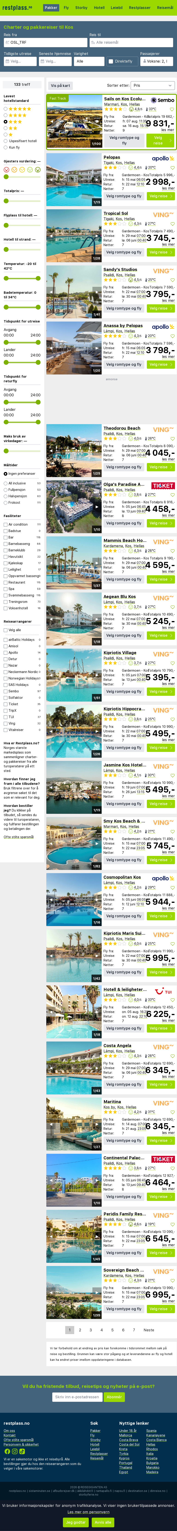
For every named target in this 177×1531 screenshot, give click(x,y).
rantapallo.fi (104, 1491)
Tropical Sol (115, 213)
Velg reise (162, 140)
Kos (124, 104)
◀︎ (51, 121)
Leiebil (117, 8)
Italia (149, 1454)
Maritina (112, 1101)
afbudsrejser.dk (63, 1491)
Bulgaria (152, 1463)
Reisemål (165, 8)
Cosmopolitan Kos (122, 877)
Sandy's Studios (120, 269)
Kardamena (113, 546)
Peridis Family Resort (125, 1214)
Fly (66, 8)
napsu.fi (120, 1491)
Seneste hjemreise (55, 54)
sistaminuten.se (39, 1491)
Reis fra (10, 35)
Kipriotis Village (119, 652)
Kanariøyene (155, 1435)
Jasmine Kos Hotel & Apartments (138, 765)
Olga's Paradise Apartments (132, 484)
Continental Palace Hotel (129, 1157)
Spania (151, 1431)
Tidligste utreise (17, 54)
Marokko (152, 1467)
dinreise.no (157, 1491)
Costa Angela (117, 1045)
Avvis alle (103, 1522)
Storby (81, 8)
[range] (6, 176)
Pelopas (111, 157)
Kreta (123, 1449)
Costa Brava (128, 1440)
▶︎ (97, 121)
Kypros (124, 1458)
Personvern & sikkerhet (21, 1444)
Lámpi (108, 331)
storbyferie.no (88, 1494)
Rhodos (152, 1449)
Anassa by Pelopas (123, 325)
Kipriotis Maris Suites (125, 933)
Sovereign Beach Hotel (127, 1270)
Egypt (123, 1472)
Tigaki (108, 163)
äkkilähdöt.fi (85, 1491)
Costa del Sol (129, 1444)
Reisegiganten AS (94, 1487)
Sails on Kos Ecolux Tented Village (139, 98)
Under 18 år (128, 1431)
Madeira (152, 1472)
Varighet (81, 54)
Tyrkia (123, 1454)
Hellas (134, 104)
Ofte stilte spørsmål (19, 837)
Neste (149, 1330)
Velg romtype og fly (124, 140)
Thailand (125, 1467)
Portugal (125, 1463)
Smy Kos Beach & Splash (129, 821)
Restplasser (140, 8)
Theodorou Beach (121, 428)
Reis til (95, 35)
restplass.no (17, 1491)
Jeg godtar (76, 1522)
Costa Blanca (156, 1440)
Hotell (99, 8)
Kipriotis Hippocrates (125, 708)
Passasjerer (150, 54)
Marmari (111, 104)
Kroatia (151, 1458)
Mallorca (125, 1435)
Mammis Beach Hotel (125, 540)
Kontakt (10, 1435)
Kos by (109, 1107)
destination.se (137, 1491)
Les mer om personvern (88, 1512)
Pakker (51, 8)
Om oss (9, 1431)
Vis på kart (60, 85)
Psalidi (108, 275)
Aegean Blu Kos (119, 596)
